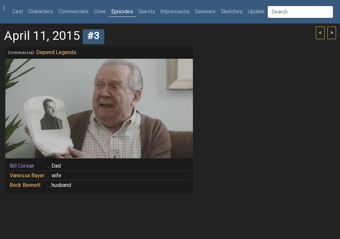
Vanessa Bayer (27, 176)
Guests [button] (146, 12)
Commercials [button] (73, 12)
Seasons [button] (205, 12)
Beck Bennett (25, 185)
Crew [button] (100, 12)
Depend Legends (56, 52)
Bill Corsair (22, 166)
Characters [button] (40, 12)
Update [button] (256, 12)
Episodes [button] (122, 12)
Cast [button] (19, 11)
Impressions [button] (175, 12)
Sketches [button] (232, 12)
